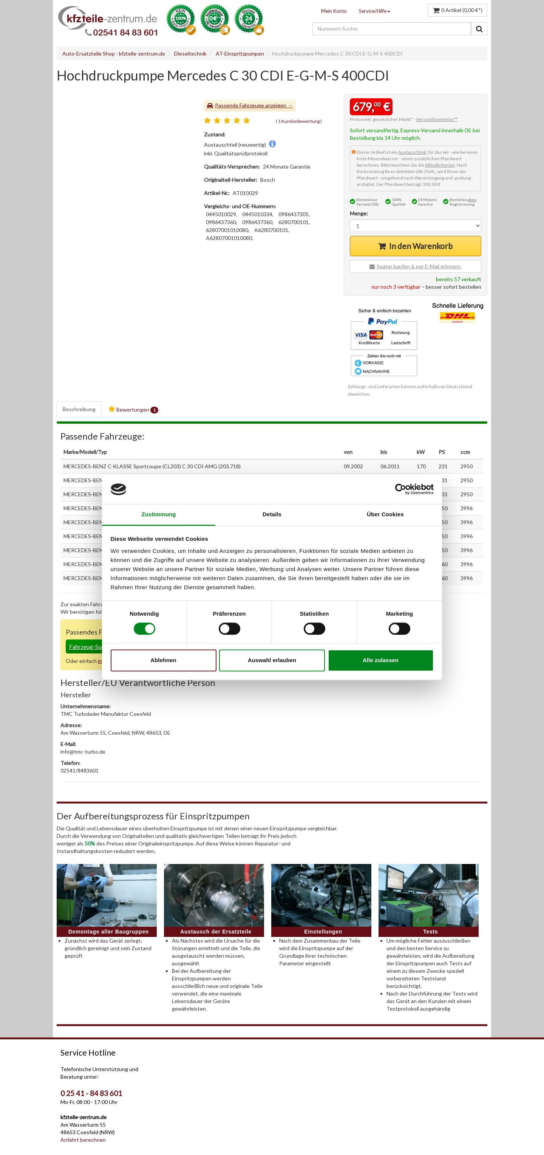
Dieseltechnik (190, 53)
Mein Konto (334, 11)
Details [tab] (272, 514)
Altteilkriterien (440, 165)
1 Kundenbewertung (299, 121)
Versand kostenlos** (436, 119)
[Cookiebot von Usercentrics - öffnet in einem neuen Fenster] (401, 489)
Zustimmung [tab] (159, 514)
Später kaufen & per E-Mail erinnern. (419, 266)
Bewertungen (133, 409)
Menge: (359, 213)
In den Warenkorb (421, 246)
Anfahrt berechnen (83, 1139)
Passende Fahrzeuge (239, 105)
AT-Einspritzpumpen (240, 53)
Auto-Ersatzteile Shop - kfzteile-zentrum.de (113, 53)
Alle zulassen (381, 660)
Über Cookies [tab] (385, 514)
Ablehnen (163, 660)
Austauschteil (412, 152)
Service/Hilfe (374, 11)
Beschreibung (79, 409)
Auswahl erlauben (272, 660)
